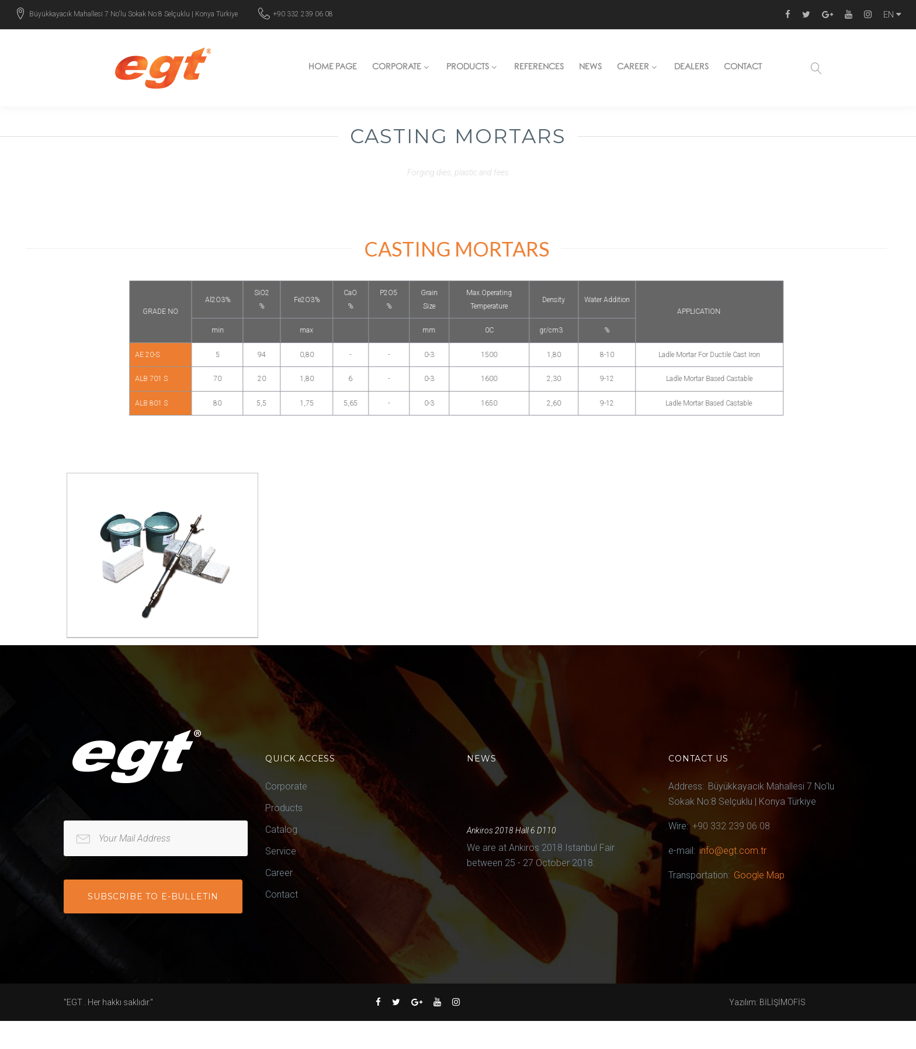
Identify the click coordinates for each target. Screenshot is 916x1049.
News (590, 68)
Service (280, 851)
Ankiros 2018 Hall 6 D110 (511, 830)
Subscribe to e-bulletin (153, 896)
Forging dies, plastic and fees (458, 172)
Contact (743, 68)
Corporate (396, 68)
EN (892, 14)
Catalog (281, 829)
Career (633, 68)
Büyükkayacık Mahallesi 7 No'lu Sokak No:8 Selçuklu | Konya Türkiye (133, 14)
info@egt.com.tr (732, 850)
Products (467, 68)
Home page (333, 68)
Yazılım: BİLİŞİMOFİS (767, 1002)
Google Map (759, 875)
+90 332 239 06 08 (303, 14)
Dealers (691, 68)
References (539, 68)
